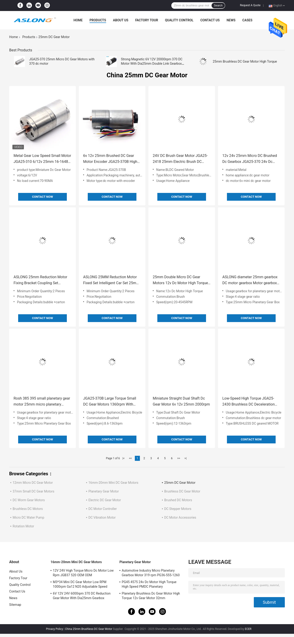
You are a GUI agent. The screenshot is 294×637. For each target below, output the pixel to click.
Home (78, 20)
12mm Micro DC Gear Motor (33, 482)
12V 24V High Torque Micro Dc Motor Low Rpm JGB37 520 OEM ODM (83, 573)
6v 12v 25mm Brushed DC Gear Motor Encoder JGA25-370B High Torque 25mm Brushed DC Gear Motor (110, 159)
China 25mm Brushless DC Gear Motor (88, 629)
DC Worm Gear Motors (29, 500)
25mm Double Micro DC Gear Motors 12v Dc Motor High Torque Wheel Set (180, 280)
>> (178, 458)
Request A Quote (250, 5)
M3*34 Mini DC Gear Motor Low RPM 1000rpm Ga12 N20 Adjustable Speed (80, 584)
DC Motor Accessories (180, 517)
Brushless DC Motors (28, 509)
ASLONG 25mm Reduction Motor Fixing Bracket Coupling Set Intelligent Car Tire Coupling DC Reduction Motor (40, 280)
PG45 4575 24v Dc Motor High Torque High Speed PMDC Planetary (149, 584)
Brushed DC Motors (178, 500)
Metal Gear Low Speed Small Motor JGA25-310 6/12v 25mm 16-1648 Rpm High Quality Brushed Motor (42, 159)
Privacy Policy (54, 629)
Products (98, 20)
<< (130, 458)
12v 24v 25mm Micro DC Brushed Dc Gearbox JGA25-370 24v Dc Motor (249, 159)
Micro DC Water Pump (28, 517)
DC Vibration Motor (102, 517)
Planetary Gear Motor (103, 491)
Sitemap (15, 604)
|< (123, 458)
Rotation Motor (23, 526)
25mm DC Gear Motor (179, 482)
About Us (120, 20)
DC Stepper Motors (177, 509)
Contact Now (42, 196)
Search (218, 5)
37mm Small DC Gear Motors (33, 491)
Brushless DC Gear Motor (182, 491)
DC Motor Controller (102, 509)
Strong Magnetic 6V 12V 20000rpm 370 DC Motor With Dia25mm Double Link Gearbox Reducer (152, 63)
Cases (247, 20)
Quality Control (179, 20)
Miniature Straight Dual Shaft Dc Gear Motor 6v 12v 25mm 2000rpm (181, 401)
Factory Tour (146, 20)
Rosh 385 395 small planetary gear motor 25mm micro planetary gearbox (42, 401)
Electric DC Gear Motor (104, 500)
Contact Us (210, 20)
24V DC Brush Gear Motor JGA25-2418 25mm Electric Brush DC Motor (180, 159)
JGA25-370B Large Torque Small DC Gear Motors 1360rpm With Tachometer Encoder (109, 401)
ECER (248, 629)
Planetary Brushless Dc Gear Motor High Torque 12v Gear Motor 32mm (151, 596)
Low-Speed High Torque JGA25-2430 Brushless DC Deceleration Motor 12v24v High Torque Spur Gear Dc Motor (248, 401)
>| (185, 458)
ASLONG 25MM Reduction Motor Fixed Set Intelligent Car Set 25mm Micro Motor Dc (111, 280)
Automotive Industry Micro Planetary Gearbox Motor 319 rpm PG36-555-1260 (151, 573)
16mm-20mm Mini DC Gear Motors (113, 482)
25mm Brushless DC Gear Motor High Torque (245, 61)
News (230, 20)
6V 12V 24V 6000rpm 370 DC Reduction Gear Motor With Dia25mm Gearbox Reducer (81, 596)
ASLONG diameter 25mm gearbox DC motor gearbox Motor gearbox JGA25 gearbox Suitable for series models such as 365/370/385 (250, 280)
